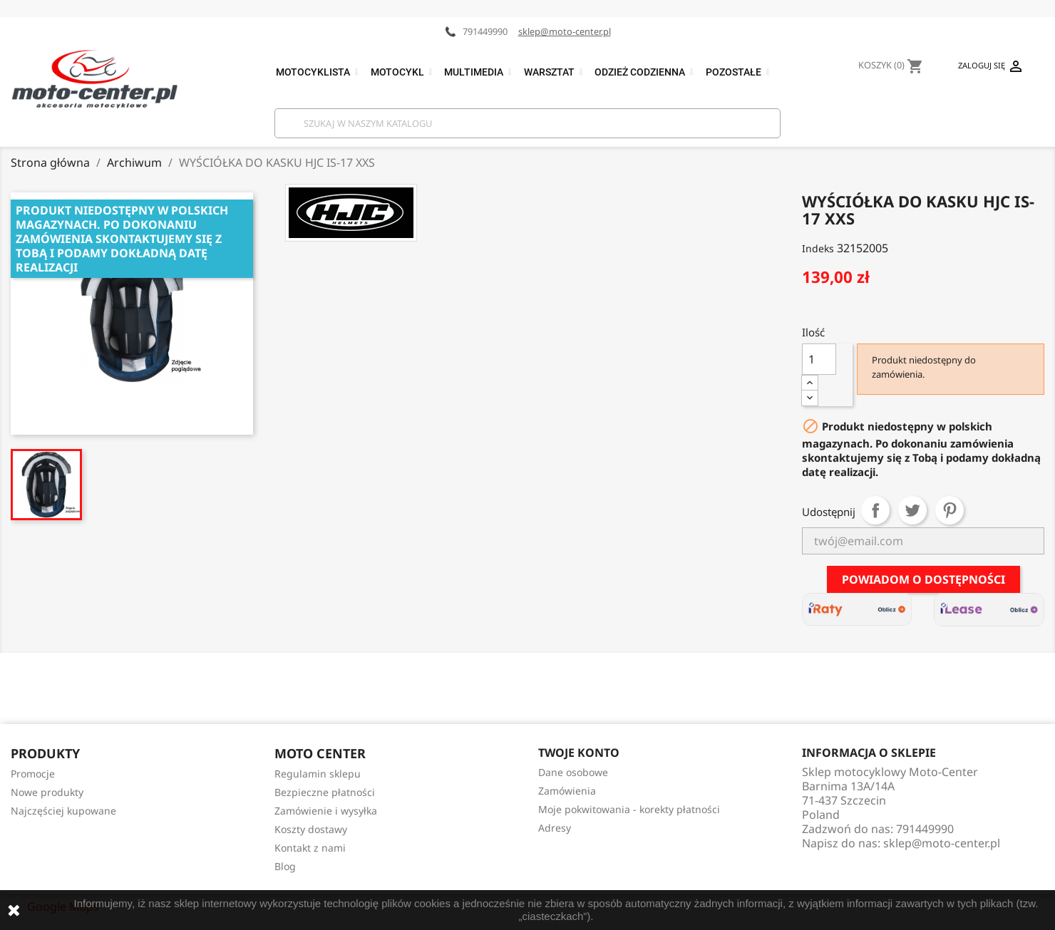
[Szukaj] (527, 123)
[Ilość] (819, 359)
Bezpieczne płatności (324, 792)
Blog (285, 866)
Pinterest (949, 510)
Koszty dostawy (310, 829)
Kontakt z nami (310, 847)
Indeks (818, 248)
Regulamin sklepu (317, 773)
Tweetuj (912, 510)
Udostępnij (875, 510)
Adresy (554, 828)
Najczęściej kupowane (63, 810)
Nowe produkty (47, 792)
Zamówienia (567, 790)
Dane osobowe (573, 772)
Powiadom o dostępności (923, 579)
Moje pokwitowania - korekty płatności (629, 809)
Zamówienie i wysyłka (325, 810)
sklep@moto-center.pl (564, 31)
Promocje (33, 773)
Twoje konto (578, 752)
